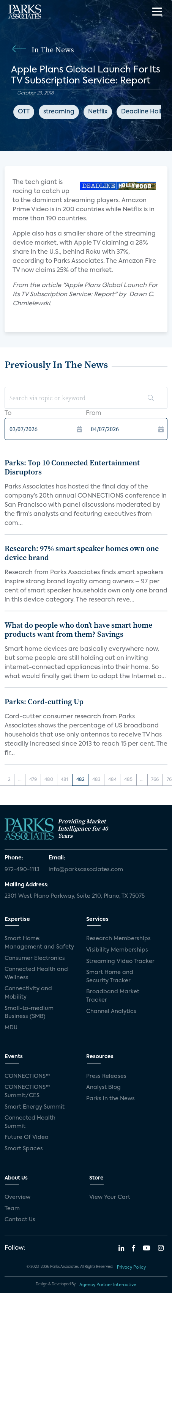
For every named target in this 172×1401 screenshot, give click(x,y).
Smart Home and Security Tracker (109, 976)
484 (112, 779)
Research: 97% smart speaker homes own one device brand (82, 553)
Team (12, 1208)
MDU (11, 1027)
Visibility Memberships (117, 950)
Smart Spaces (24, 1148)
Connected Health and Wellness (36, 973)
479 (33, 779)
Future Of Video (26, 1137)
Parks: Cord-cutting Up (44, 701)
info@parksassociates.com (86, 869)
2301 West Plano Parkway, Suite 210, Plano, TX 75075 (75, 896)
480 (48, 779)
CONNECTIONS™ (27, 1076)
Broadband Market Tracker (112, 996)
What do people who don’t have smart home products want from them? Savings (78, 629)
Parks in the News (110, 1098)
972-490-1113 (22, 869)
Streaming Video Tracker (120, 961)
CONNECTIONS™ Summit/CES (27, 1091)
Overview (17, 1197)
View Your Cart (109, 1197)
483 (96, 779)
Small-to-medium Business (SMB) (29, 1012)
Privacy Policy (131, 1267)
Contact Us (20, 1219)
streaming (58, 112)
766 (155, 779)
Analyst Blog (103, 1087)
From (93, 413)
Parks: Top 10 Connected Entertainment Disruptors (72, 467)
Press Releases (106, 1076)
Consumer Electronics (35, 958)
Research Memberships (118, 938)
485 (128, 779)
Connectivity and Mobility (28, 993)
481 (64, 779)
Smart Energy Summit (35, 1107)
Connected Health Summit (30, 1122)
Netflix (97, 112)
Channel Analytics (111, 1011)
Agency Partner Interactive (107, 1285)
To (8, 413)
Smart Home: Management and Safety (39, 943)
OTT (24, 112)
